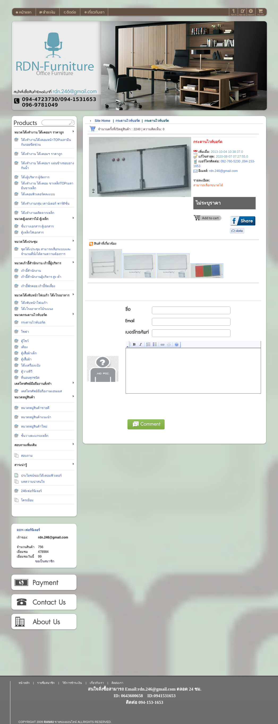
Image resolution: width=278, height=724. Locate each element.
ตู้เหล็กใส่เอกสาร (32, 232)
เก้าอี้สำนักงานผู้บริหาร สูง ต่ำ (41, 277)
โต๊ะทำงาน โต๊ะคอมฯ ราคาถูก (41, 154)
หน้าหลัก (24, 682)
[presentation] (166, 405)
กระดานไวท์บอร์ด (33, 322)
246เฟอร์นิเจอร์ (31, 491)
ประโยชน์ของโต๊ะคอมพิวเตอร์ (41, 475)
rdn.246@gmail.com (53, 537)
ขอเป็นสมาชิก (44, 561)
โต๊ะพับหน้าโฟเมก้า (34, 303)
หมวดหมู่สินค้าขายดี (35, 408)
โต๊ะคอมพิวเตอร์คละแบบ (38, 194)
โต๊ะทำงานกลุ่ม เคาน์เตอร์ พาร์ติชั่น (45, 203)
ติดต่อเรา (43, 602)
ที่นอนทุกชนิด (30, 378)
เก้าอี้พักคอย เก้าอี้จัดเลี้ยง (38, 286)
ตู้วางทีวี (26, 371)
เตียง (24, 347)
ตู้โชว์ (25, 341)
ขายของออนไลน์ (66, 721)
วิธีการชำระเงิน (43, 582)
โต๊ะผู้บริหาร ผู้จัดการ (35, 177)
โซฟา (25, 332)
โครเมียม (27, 500)
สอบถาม (27, 456)
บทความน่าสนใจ (33, 482)
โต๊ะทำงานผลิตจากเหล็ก (37, 213)
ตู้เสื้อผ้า (26, 359)
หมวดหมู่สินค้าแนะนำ (36, 417)
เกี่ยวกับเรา (43, 621)
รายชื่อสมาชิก (46, 682)
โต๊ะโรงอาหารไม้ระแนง (37, 309)
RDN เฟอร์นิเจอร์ (28, 530)
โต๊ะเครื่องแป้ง (30, 365)
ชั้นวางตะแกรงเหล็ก (34, 436)
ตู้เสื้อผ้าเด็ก (29, 353)
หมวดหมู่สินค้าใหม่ (34, 426)
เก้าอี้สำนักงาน (31, 271)
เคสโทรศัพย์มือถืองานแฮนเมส (41, 391)
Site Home (102, 121)
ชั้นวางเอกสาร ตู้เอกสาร (37, 226)
